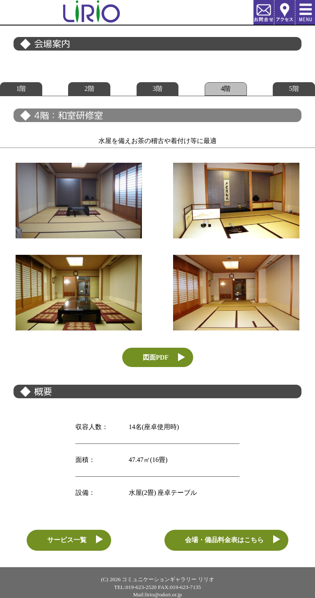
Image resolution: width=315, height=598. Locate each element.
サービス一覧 (67, 539)
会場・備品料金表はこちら (224, 539)
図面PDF (156, 357)
